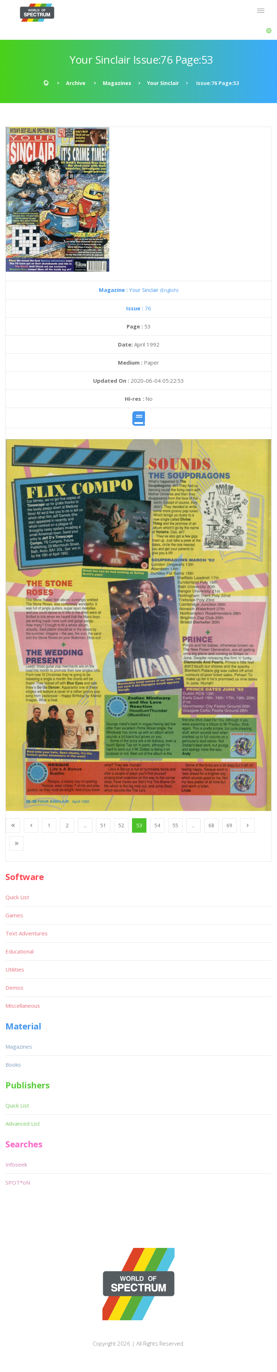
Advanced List (22, 1123)
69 (229, 825)
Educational (19, 951)
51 (103, 825)
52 (121, 825)
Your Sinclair (163, 83)
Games (14, 915)
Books (13, 1064)
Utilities (14, 969)
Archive (75, 83)
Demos (14, 987)
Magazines (117, 83)
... (85, 825)
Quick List (17, 897)
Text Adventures (26, 933)
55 (175, 825)
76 (138, 308)
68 (211, 825)
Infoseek (16, 1164)
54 (157, 825)
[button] (269, 30)
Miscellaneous (22, 1005)
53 (139, 825)
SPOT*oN (17, 1182)
